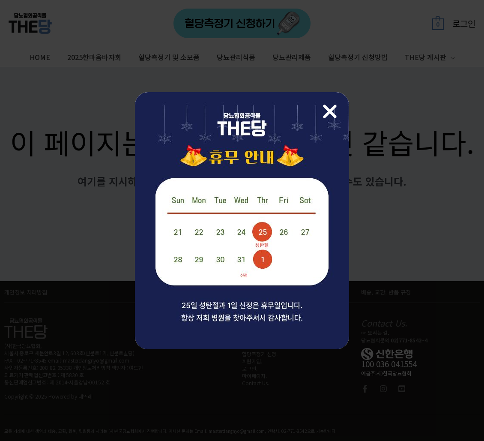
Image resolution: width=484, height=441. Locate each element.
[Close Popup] (330, 111)
